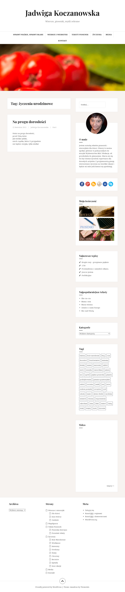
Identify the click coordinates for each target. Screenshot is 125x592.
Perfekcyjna (86, 275)
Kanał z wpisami (93, 513)
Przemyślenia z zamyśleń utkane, (95, 269)
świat (82, 408)
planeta (109, 375)
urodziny (108, 394)
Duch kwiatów (94, 360)
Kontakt (62, 41)
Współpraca (53, 523)
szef (104, 389)
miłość (105, 365)
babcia (82, 356)
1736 (83, 265)
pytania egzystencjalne (101, 380)
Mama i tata (86, 301)
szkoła (82, 394)
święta (88, 408)
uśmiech (83, 399)
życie (95, 408)
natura (107, 370)
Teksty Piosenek (80, 34)
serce (108, 384)
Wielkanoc (56, 543)
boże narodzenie (93, 356)
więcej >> (110, 486)
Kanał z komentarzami (96, 516)
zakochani (83, 403)
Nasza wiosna (87, 305)
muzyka (89, 370)
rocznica (90, 384)
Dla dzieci (56, 513)
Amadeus (74, 587)
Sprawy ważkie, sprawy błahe (28, 34)
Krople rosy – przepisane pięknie (95, 262)
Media (109, 34)
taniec (89, 394)
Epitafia (55, 563)
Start (54, 127)
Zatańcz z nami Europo (90, 308)
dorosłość (83, 360)
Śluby (54, 553)
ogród (87, 375)
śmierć (103, 403)
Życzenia (97, 34)
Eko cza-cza (86, 298)
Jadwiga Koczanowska (62, 13)
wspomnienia (101, 399)
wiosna (90, 399)
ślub (97, 403)
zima (91, 403)
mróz (82, 370)
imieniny (105, 360)
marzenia (97, 365)
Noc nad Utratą (87, 311)
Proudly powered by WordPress (48, 587)
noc (81, 375)
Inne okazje (56, 566)
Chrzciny (55, 556)
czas (108, 356)
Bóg (103, 356)
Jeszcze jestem (87, 272)
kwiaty (82, 365)
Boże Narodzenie (59, 540)
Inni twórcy (56, 517)
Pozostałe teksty (58, 533)
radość (82, 384)
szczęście (97, 389)
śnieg (110, 403)
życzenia (102, 408)
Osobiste (55, 520)
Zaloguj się (89, 510)
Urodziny (55, 549)
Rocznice (55, 559)
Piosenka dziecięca (59, 530)
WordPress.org (91, 520)
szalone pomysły (86, 389)
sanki (97, 384)
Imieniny (55, 546)
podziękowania (85, 380)
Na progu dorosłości (29, 121)
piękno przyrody (98, 375)
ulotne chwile (98, 394)
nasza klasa (98, 370)
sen (103, 384)
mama (89, 365)
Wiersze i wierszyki (57, 34)
